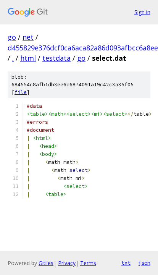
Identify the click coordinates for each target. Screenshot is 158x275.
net (28, 37)
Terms (88, 263)
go (12, 37)
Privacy (67, 263)
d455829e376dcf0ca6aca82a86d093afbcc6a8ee (83, 47)
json (144, 262)
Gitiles (46, 263)
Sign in (142, 12)
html (28, 58)
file (21, 92)
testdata (56, 58)
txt (126, 262)
